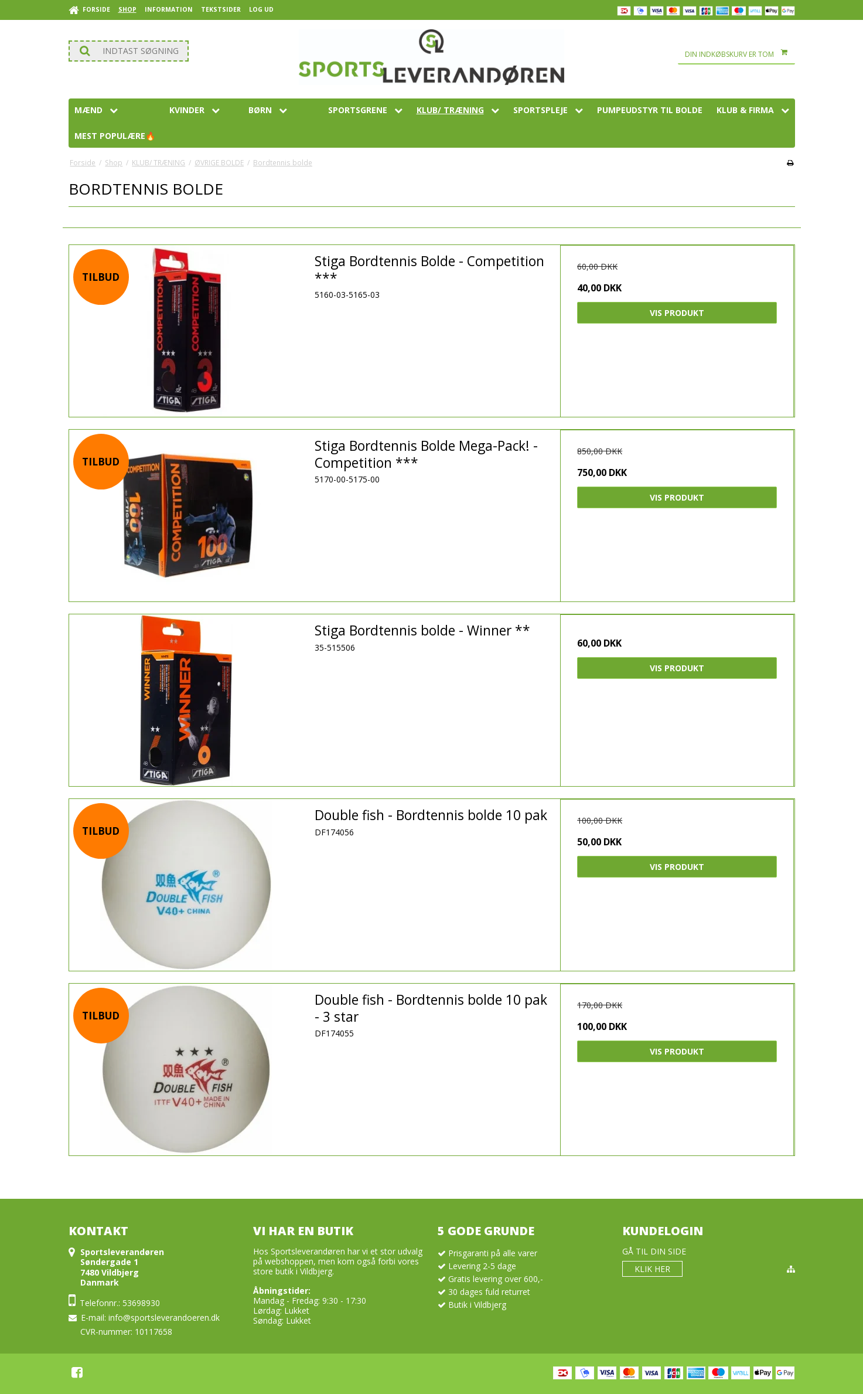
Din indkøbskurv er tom (740, 54)
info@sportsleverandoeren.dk (164, 1317)
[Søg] (128, 51)
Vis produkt (677, 312)
